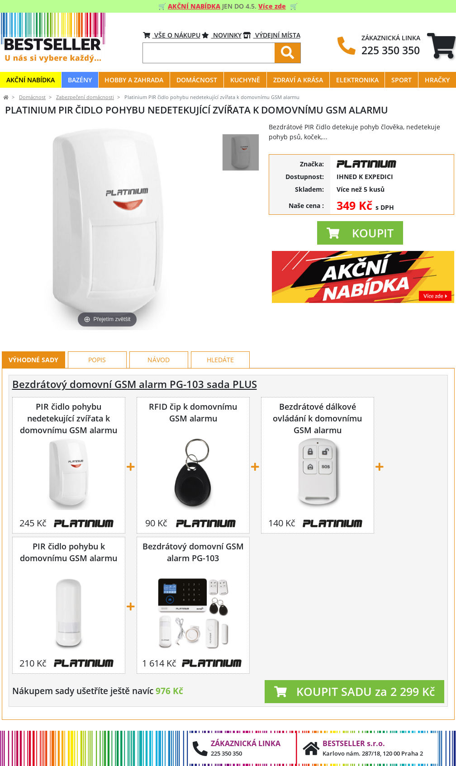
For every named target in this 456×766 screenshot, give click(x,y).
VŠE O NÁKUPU (171, 35)
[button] (360, 233)
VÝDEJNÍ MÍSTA (271, 35)
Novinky (222, 35)
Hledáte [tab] (220, 359)
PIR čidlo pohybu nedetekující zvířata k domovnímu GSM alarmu (68, 418)
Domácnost (32, 97)
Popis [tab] (97, 359)
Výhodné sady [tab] (33, 359)
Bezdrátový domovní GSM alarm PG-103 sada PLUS (134, 384)
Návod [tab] (158, 359)
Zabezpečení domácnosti (85, 97)
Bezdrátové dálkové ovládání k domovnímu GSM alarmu (317, 418)
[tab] (441, 45)
